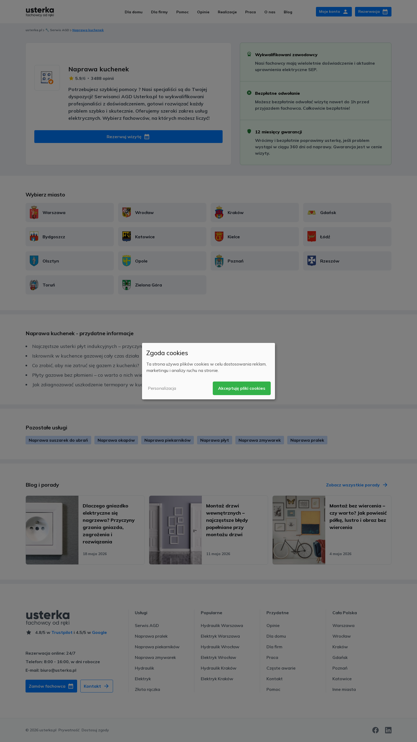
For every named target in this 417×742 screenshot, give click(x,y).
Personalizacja (162, 388)
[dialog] (208, 371)
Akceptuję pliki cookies (241, 388)
